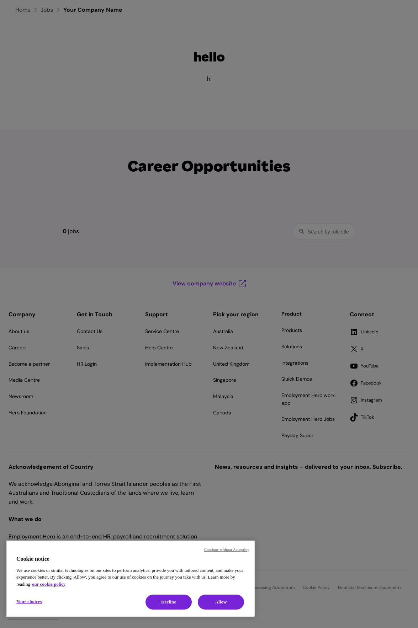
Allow (221, 602)
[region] (130, 579)
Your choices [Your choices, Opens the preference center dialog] (29, 601)
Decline (168, 602)
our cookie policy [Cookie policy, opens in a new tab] (48, 584)
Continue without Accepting (226, 549)
